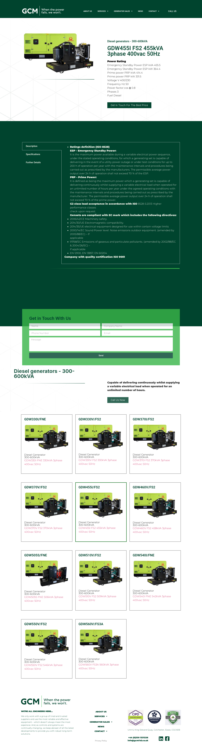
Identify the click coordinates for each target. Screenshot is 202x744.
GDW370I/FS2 (143, 419)
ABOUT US (87, 11)
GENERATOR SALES (123, 11)
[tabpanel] (121, 203)
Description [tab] (31, 146)
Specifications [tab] (33, 154)
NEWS (140, 11)
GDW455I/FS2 (89, 487)
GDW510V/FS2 (90, 555)
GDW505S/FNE (35, 555)
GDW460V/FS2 (144, 487)
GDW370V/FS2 (35, 487)
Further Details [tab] (33, 162)
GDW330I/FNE (35, 419)
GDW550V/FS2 (35, 624)
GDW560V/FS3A (91, 624)
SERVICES (102, 11)
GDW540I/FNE (143, 555)
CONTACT (154, 11)
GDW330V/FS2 (90, 419)
